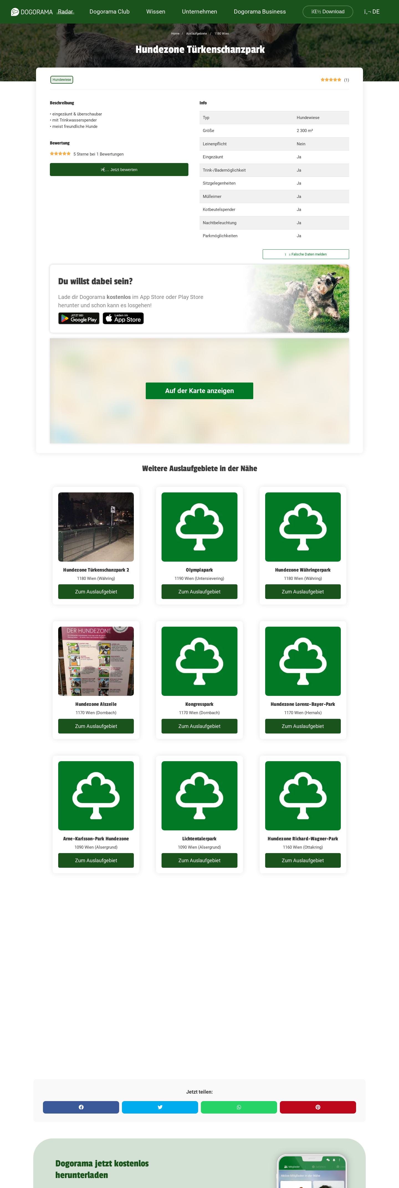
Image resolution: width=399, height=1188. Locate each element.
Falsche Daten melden (306, 254)
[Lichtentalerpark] (199, 815)
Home (175, 33)
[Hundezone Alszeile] (96, 680)
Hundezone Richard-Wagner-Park (303, 839)
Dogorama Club (109, 11)
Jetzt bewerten (119, 169)
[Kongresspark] (199, 680)
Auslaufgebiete (196, 33)
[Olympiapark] (199, 546)
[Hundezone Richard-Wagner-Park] (303, 815)
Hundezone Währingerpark (303, 570)
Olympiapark (199, 570)
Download (328, 11)
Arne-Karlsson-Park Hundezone (96, 839)
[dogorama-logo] (32, 12)
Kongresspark (199, 704)
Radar (65, 11)
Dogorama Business (260, 11)
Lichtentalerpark (199, 839)
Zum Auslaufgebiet (96, 592)
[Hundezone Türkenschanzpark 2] (96, 546)
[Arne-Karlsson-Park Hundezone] (96, 815)
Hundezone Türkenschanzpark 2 (96, 570)
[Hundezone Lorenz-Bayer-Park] (303, 680)
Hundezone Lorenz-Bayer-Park (303, 704)
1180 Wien (221, 33)
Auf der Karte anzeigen (199, 391)
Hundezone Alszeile (96, 704)
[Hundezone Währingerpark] (303, 546)
